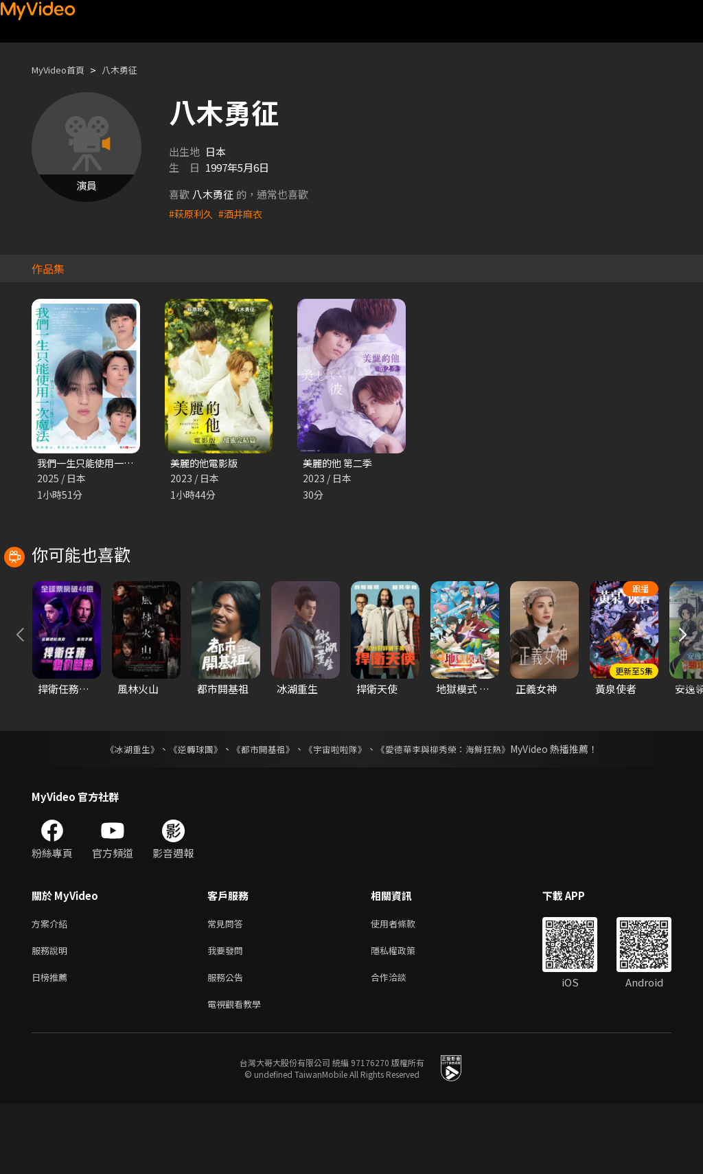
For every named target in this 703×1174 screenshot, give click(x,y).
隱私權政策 (404, 1015)
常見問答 (228, 987)
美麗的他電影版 (206, 463)
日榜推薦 (52, 1044)
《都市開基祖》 (259, 811)
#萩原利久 (192, 213)
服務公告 (228, 1044)
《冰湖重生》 (120, 811)
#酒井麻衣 (244, 213)
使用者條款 (404, 987)
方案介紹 (52, 987)
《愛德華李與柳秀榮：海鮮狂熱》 (452, 811)
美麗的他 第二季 (340, 463)
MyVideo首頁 (63, 70)
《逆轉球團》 (187, 811)
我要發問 (228, 1015)
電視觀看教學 (238, 1073)
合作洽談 (399, 1044)
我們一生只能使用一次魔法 (99, 463)
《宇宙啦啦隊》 (336, 811)
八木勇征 (131, 70)
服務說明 (52, 1015)
